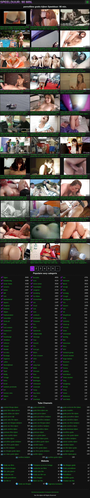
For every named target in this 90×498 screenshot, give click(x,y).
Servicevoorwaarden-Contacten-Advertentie (45, 492)
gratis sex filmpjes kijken (41, 423)
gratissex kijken (38, 432)
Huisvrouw (66, 343)
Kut (64, 277)
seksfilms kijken (68, 445)
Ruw (34, 374)
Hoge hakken (67, 359)
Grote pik (6, 321)
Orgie (35, 396)
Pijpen (5, 277)
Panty (35, 390)
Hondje (65, 287)
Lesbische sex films (40, 468)
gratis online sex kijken (11, 413)
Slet (64, 309)
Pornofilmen (67, 474)
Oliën (35, 359)
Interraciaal (67, 334)
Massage (36, 377)
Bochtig (65, 337)
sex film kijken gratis (70, 448)
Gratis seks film (38, 471)
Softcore (6, 343)
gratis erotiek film (39, 407)
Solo (34, 312)
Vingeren (6, 306)
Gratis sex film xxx (39, 474)
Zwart (65, 331)
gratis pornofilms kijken (71, 417)
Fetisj (65, 390)
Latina (5, 362)
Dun (4, 334)
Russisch (66, 362)
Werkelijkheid (8, 365)
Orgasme (6, 359)
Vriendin (66, 327)
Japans (5, 302)
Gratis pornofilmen (69, 468)
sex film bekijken (9, 448)
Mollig (5, 374)
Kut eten (6, 352)
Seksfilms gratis (68, 478)
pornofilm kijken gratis (40, 438)
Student (65, 365)
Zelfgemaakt (37, 334)
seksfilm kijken (38, 445)
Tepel (5, 371)
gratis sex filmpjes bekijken (12, 423)
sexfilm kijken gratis (69, 454)
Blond (65, 284)
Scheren (6, 287)
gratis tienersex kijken (70, 429)
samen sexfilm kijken (70, 442)
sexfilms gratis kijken (55, 457)
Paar (34, 340)
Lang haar (36, 365)
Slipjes (5, 312)
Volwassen (37, 384)
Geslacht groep (68, 352)
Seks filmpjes (37, 478)
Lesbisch (36, 315)
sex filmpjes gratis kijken (11, 451)
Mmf (64, 349)
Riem (65, 346)
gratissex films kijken (10, 432)
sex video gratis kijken (11, 454)
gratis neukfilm (68, 410)
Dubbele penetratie (10, 387)
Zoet (5, 324)
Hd (64, 312)
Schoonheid (37, 299)
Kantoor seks (8, 393)
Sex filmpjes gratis (69, 465)
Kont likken (67, 374)
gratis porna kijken (39, 413)
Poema (65, 368)
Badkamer (66, 396)
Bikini (35, 368)
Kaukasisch (7, 331)
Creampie (36, 387)
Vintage (6, 377)
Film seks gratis (8, 471)
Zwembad (36, 399)
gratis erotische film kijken (72, 407)
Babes (5, 290)
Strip (64, 318)
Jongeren (36, 290)
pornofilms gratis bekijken (12, 442)
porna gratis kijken (39, 435)
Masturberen (7, 299)
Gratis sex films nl (69, 471)
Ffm (34, 346)
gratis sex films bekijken (71, 423)
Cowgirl (65, 296)
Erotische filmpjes (9, 468)
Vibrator (6, 346)
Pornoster (36, 321)
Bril (4, 390)
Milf (4, 293)
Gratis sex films (8, 465)
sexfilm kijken (37, 454)
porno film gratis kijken (70, 435)
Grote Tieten (7, 284)
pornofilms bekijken (69, 438)
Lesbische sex (8, 474)
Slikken (5, 396)
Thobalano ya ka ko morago (42, 465)
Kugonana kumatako (55, 484)
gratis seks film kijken (10, 420)
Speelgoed (66, 299)
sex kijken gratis (68, 451)
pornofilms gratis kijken (41, 442)
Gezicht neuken (68, 356)
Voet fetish (66, 399)
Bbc (64, 340)
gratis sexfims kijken (10, 429)
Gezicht (35, 343)
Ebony (5, 368)
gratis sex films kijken (10, 426)
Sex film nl (7, 481)
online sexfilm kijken (10, 435)
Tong (64, 381)
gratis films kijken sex (40, 410)
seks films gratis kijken (11, 445)
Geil (34, 309)
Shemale (36, 371)
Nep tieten (36, 393)
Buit (64, 290)
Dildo (35, 327)
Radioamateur (8, 315)
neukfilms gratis (68, 432)
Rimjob (65, 387)
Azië (4, 296)
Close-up (66, 324)
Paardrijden (37, 287)
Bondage (6, 356)
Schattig (66, 293)
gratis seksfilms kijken (70, 420)
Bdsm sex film (38, 481)
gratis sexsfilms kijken (40, 429)
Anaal (35, 306)
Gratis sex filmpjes (24, 484)
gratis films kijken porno (11, 410)
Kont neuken (7, 327)
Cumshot (66, 321)
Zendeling (36, 293)
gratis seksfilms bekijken (41, 420)
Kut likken (36, 296)
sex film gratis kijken (40, 448)
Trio (64, 302)
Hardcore (66, 281)
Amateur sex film (69, 481)
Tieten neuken (68, 377)
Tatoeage (36, 337)
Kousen (65, 306)
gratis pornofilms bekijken (42, 417)
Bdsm (35, 352)
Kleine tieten (37, 284)
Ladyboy (66, 371)
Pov (34, 324)
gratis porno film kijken (70, 413)
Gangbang (66, 384)
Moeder (6, 349)
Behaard (6, 309)
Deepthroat (67, 315)
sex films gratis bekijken (41, 451)
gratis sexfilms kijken (70, 426)
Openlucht (36, 331)
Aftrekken (6, 340)
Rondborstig (7, 281)
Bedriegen (36, 381)
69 (34, 362)
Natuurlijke (7, 318)
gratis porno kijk (8, 417)
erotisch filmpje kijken (10, 407)
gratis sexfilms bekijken (41, 426)
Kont (34, 281)
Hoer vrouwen (38, 356)
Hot (34, 302)
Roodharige (7, 337)
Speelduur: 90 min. (16, 2)
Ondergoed (37, 318)
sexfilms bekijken (24, 457)
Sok (4, 399)
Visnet (65, 393)
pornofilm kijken (8, 438)
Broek (5, 384)
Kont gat (36, 349)
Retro (5, 381)
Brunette (36, 277)
